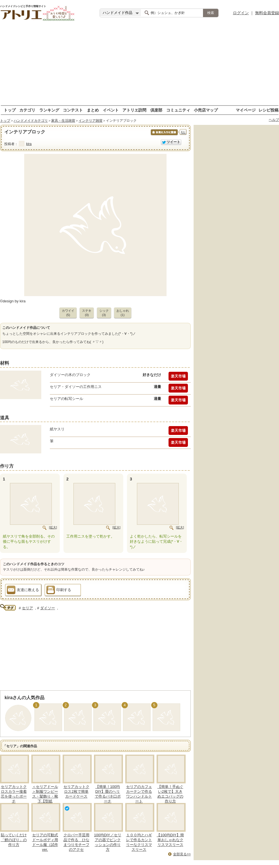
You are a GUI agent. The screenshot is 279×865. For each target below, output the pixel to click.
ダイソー (47, 608)
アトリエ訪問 (134, 110)
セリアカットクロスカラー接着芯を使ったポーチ (14, 794)
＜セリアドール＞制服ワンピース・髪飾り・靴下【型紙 (45, 794)
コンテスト (73, 110)
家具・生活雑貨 (63, 121)
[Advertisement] (139, 65)
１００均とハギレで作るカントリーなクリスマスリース (139, 842)
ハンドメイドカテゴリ (31, 121)
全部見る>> (182, 854)
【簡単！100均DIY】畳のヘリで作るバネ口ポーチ (108, 794)
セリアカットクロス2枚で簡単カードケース (76, 791)
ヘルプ (274, 120)
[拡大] (53, 527)
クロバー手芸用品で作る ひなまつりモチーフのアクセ (76, 842)
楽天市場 (178, 376)
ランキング (49, 110)
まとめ (93, 110)
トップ (10, 110)
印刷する (58, 591)
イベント (111, 110)
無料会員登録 (267, 13)
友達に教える (23, 591)
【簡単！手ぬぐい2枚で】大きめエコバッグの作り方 (170, 794)
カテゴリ (27, 110)
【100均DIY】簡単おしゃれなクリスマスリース (170, 840)
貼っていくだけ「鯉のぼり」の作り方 (14, 840)
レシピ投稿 (268, 110)
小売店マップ (206, 110)
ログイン (241, 13)
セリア (27, 608)
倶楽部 (156, 110)
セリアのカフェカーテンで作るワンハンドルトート (139, 794)
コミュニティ (178, 110)
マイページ (246, 110)
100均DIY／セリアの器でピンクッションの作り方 (107, 842)
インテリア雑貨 (90, 121)
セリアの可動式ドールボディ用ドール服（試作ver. (45, 842)
